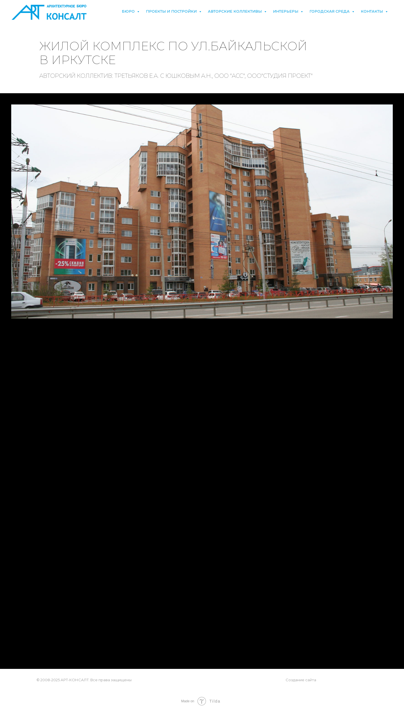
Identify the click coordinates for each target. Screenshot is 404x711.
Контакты (372, 11)
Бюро (129, 11)
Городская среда (330, 11)
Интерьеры (286, 11)
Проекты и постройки (172, 11)
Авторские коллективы (235, 11)
